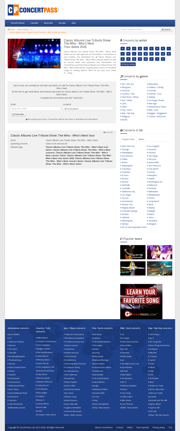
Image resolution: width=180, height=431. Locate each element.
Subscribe (18, 114)
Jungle (95, 385)
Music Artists (23, 29)
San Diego (152, 156)
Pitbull (151, 367)
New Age (152, 103)
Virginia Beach (128, 207)
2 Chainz (152, 356)
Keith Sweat (125, 356)
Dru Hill (123, 349)
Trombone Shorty (72, 367)
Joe (122, 360)
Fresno (151, 198)
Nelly (151, 371)
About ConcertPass (104, 427)
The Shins (12, 349)
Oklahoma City (128, 191)
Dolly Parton (41, 374)
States (141, 139)
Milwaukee (152, 191)
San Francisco (154, 165)
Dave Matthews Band (17, 393)
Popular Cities (128, 139)
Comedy (151, 90)
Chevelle (12, 352)
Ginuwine (125, 352)
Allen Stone (125, 400)
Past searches (142, 427)
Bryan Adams (98, 363)
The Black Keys (15, 360)
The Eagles (97, 345)
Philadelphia (127, 152)
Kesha (95, 349)
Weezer (12, 345)
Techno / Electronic (156, 116)
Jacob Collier (70, 385)
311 (10, 338)
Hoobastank (13, 378)
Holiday (151, 97)
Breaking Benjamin (16, 356)
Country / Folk (128, 93)
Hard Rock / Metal (129, 97)
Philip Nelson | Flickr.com (134, 276)
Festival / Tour (154, 93)
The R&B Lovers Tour (129, 363)
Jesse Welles (14, 334)
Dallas (124, 159)
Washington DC (155, 181)
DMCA (130, 427)
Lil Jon (151, 363)
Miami (150, 214)
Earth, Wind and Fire (129, 341)
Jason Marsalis (71, 404)
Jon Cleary (69, 393)
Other (124, 106)
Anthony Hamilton (128, 385)
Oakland (125, 217)
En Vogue (124, 338)
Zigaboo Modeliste (72, 407)
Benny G (40, 400)
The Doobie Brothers (101, 341)
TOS (170, 427)
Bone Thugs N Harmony (159, 345)
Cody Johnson (42, 385)
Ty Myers (40, 396)
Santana (96, 338)
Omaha (125, 214)
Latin (123, 103)
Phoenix (151, 152)
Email (13, 104)
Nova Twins (13, 389)
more (70, 73)
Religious (125, 116)
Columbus (126, 168)
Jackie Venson (70, 400)
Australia (48, 23)
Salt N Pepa (153, 334)
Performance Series (156, 106)
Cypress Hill (153, 407)
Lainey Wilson (42, 403)
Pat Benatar (97, 371)
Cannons (12, 400)
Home (11, 29)
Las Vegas (126, 194)
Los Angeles (153, 146)
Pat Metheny (70, 360)
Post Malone (42, 389)
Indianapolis (127, 165)
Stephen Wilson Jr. (44, 381)
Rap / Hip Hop (127, 113)
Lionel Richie (126, 367)
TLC (122, 334)
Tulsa (150, 217)
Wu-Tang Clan (154, 341)
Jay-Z (151, 338)
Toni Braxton (126, 378)
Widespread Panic (16, 385)
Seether (12, 374)
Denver (124, 181)
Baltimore (152, 185)
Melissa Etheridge (100, 360)
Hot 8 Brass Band (72, 389)
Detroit (151, 172)
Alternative (152, 84)
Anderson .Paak (155, 385)
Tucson (125, 198)
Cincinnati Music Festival (75, 363)
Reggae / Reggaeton (157, 113)
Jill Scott (124, 371)
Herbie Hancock (71, 352)
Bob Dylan (97, 334)
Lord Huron (13, 396)
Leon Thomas (126, 404)
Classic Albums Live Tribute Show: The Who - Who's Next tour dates (37, 32)
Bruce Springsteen (100, 404)
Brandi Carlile (98, 393)
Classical (125, 90)
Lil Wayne (153, 349)
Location (67, 104)
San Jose (151, 159)
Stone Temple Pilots (17, 367)
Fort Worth (152, 168)
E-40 (150, 374)
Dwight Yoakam (43, 348)
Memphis (152, 175)
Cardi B (152, 360)
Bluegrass (126, 87)
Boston (125, 178)
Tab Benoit (69, 349)
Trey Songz (125, 393)
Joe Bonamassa (71, 371)
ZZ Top (95, 396)
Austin (124, 162)
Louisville (125, 188)
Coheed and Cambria (101, 367)
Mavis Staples (70, 382)
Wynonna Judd (43, 378)
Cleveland (152, 220)
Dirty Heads (97, 356)
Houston (151, 149)
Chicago (125, 149)
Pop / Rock (126, 110)
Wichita (124, 224)
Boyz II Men (125, 345)
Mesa (150, 204)
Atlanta (151, 207)
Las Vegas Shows (155, 100)
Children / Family (155, 87)
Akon (151, 382)
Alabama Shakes (100, 389)
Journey (96, 352)
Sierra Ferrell (70, 356)
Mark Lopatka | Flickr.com (160, 276)
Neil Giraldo (97, 374)
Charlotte (125, 172)
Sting (94, 400)
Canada (34, 23)
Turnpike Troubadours (46, 341)
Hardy (39, 411)
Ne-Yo (123, 382)
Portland (151, 188)
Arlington (152, 224)
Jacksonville (153, 162)
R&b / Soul (152, 110)
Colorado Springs (129, 211)
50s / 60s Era (127, 84)
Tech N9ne (153, 378)
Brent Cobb (41, 407)
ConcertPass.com (27, 427)
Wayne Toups (70, 396)
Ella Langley (41, 392)
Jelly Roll (152, 352)
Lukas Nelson (42, 356)
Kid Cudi (152, 411)
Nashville (125, 185)
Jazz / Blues (126, 100)
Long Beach (153, 201)
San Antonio (127, 156)
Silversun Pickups (16, 341)
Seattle (151, 178)
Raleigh (151, 211)
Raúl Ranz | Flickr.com (132, 260)
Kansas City (126, 204)
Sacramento (127, 201)
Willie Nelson (42, 337)
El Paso (125, 175)
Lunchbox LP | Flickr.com (160, 260)
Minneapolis (127, 220)
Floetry (123, 389)
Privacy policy (159, 427)
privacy (44, 119)
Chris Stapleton (43, 345)
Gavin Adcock (42, 363)
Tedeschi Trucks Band (74, 334)
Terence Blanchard (72, 411)
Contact (119, 427)
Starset (11, 363)
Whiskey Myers (43, 359)
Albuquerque (153, 194)
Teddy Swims (126, 396)
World (124, 119)
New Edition (125, 374)
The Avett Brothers (44, 352)
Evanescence (14, 382)
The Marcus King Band (74, 338)
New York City (128, 146)
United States (17, 23)
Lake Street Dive (15, 404)
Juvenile (152, 396)
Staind (11, 371)
